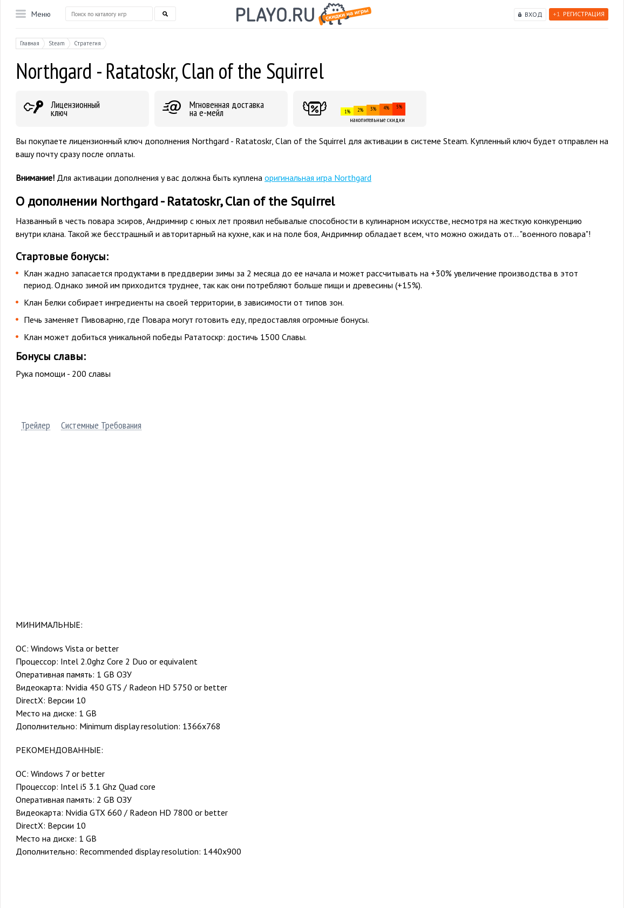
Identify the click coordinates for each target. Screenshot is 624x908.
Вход (533, 14)
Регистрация (579, 14)
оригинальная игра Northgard (317, 177)
